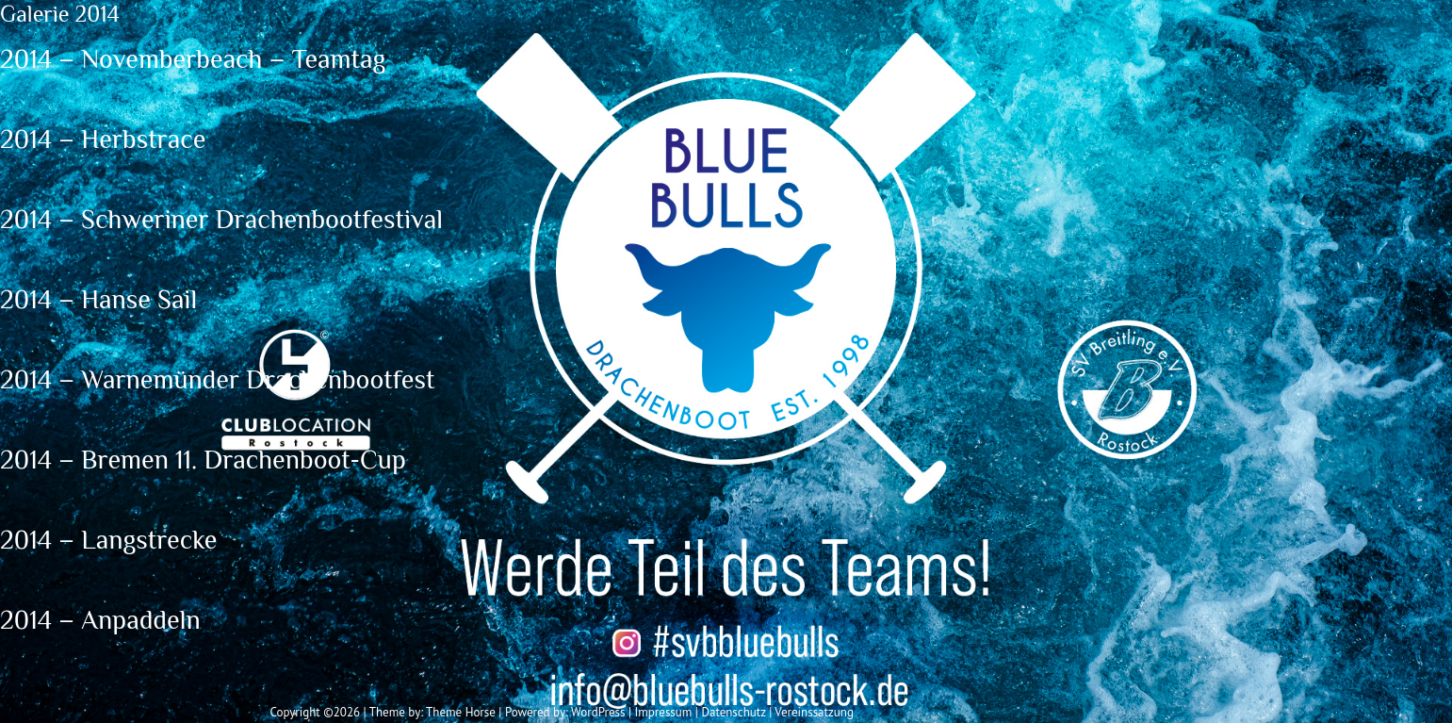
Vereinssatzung (814, 712)
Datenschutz (733, 712)
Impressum (663, 712)
